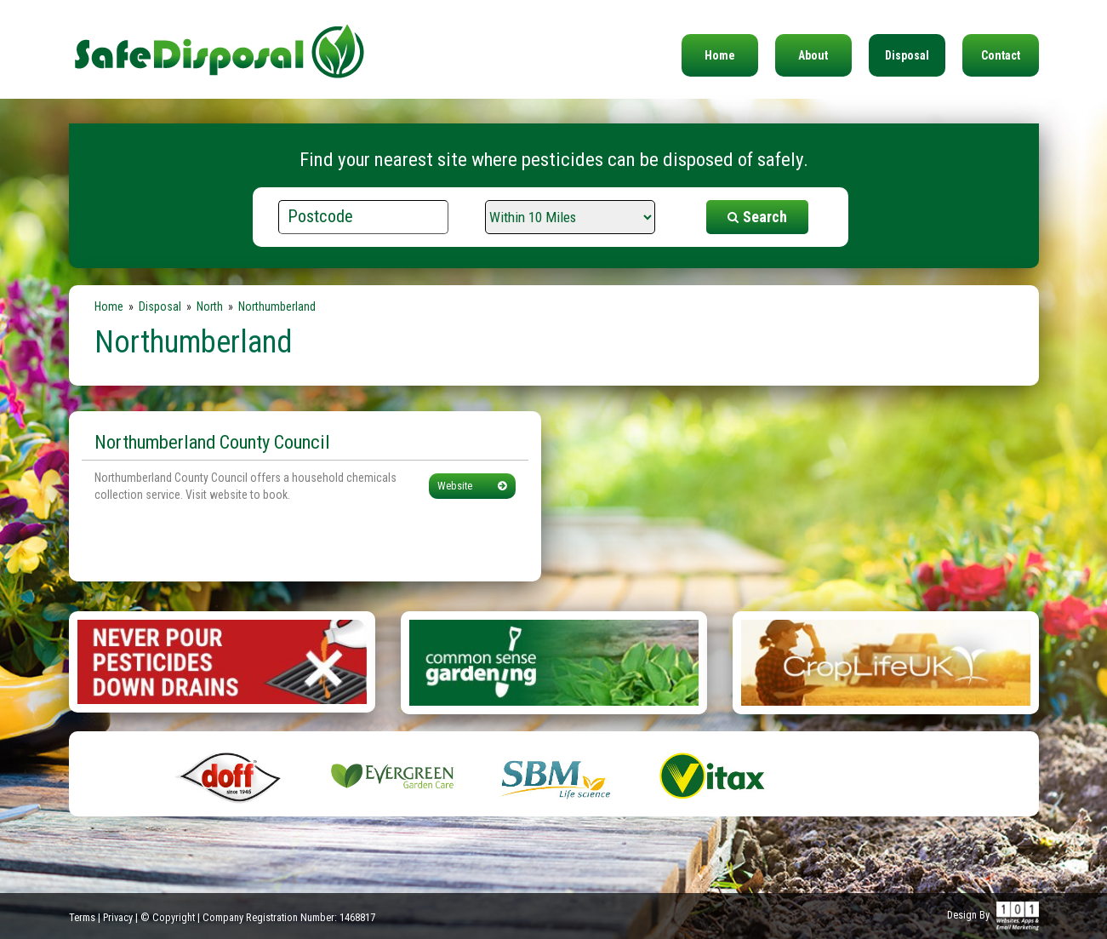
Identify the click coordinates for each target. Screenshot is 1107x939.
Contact (1000, 55)
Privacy (118, 917)
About (813, 55)
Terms (82, 917)
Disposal (907, 55)
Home (720, 55)
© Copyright (167, 917)
